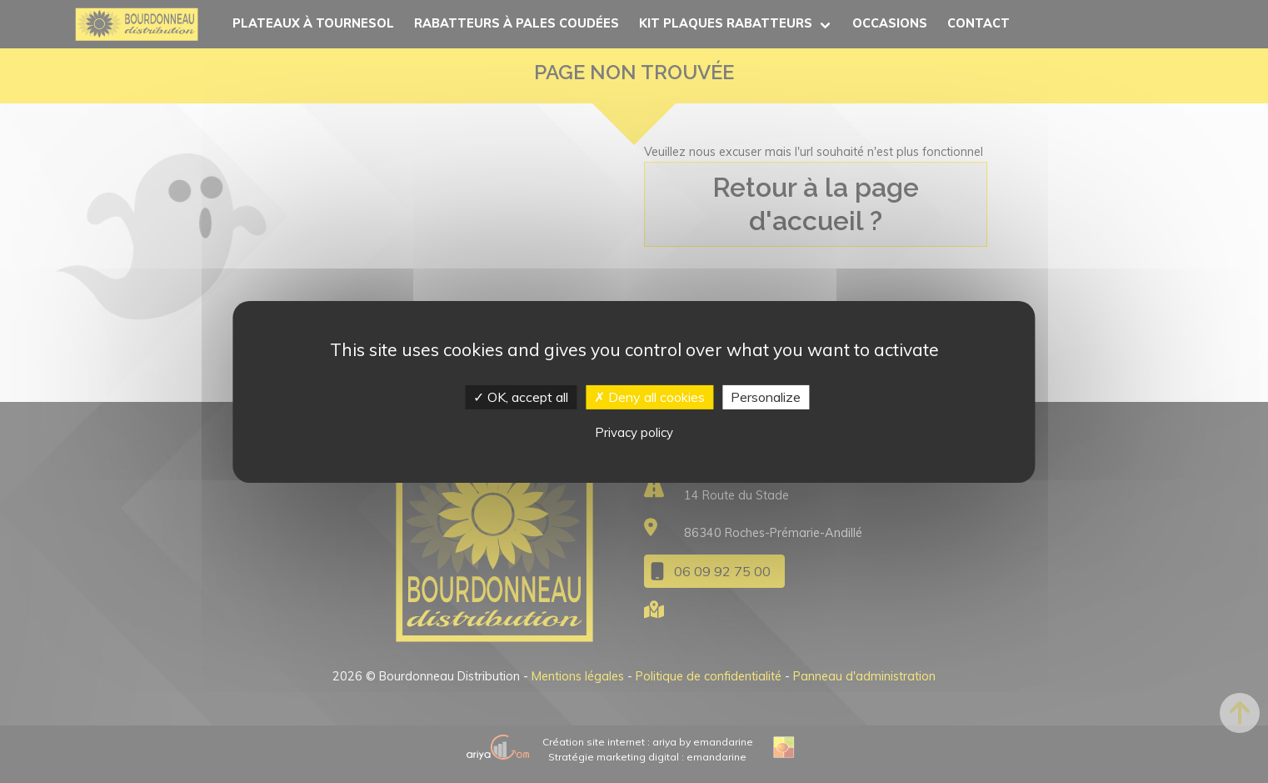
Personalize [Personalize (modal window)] (766, 396)
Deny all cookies (649, 396)
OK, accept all (520, 396)
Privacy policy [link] (634, 432)
